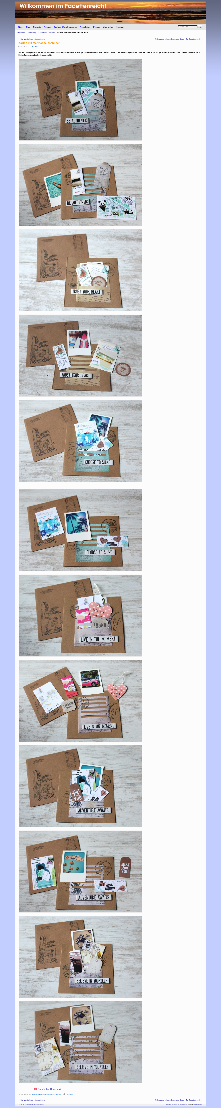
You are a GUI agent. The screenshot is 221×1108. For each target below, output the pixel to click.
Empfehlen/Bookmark (49, 1089)
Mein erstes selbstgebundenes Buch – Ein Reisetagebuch (179, 39)
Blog (27, 27)
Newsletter (85, 27)
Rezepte (37, 27)
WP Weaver (198, 1104)
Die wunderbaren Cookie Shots (31, 39)
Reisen (47, 27)
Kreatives (43, 33)
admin (43, 47)
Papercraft (58, 1094)
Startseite (21, 33)
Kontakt (120, 27)
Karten (52, 33)
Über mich (108, 27)
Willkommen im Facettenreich (34, 1104)
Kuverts (51, 1094)
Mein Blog (32, 33)
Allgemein (34, 1094)
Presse (96, 27)
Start (20, 27)
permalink (70, 1094)
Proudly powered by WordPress (176, 1104)
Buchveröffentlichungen (65, 27)
